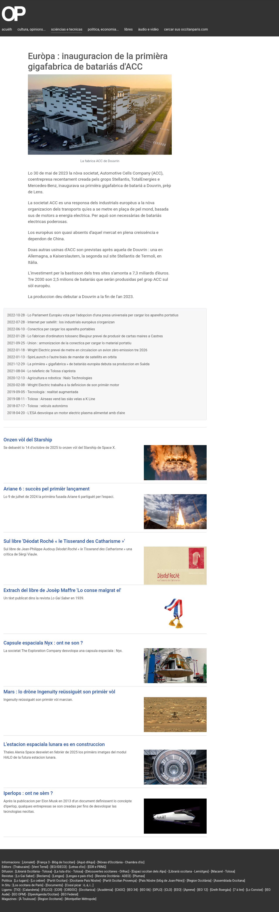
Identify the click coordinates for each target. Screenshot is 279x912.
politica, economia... (103, 29)
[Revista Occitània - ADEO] (113, 876)
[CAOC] (120, 889)
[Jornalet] (28, 862)
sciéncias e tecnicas (66, 29)
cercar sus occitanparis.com (186, 29)
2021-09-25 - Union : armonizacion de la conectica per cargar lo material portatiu (69, 343)
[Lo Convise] (254, 889)
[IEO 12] (202, 889)
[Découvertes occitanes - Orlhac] (107, 871)
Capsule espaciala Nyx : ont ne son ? (43, 643)
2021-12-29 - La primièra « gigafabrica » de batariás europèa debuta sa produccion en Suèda (78, 364)
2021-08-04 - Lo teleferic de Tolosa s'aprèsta (41, 371)
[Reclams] (43, 876)
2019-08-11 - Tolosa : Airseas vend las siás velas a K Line (51, 399)
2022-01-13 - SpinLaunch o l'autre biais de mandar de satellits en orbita (62, 357)
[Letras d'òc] (77, 867)
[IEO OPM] (19, 894)
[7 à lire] (238, 889)
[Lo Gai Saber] (24, 876)
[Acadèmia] (105, 889)
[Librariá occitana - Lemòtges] (188, 871)
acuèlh (7, 29)
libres (128, 29)
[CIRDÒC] (71, 889)
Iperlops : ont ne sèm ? (28, 793)
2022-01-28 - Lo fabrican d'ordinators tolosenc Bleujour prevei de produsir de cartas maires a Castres (85, 336)
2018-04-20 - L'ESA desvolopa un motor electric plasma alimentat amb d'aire (66, 413)
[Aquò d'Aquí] (86, 862)
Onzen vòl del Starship (27, 439)
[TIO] (17, 889)
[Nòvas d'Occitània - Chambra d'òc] (120, 862)
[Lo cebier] (38, 880)
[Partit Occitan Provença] (119, 880)
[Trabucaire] (21, 867)
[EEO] (177, 889)
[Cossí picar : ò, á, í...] (79, 885)
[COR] (58, 889)
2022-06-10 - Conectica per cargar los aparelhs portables (51, 329)
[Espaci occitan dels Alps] (149, 871)
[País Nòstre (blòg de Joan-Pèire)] (161, 880)
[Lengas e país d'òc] (79, 876)
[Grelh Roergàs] (220, 889)
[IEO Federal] (69, 894)
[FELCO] (46, 889)
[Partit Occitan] (57, 880)
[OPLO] (157, 889)
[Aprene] (189, 889)
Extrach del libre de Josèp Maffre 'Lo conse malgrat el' (62, 590)
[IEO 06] (145, 889)
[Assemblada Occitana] (229, 880)
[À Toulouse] (27, 899)
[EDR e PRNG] (97, 867)
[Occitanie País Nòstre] (85, 880)
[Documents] (54, 885)
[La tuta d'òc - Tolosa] (68, 871)
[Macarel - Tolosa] (223, 871)
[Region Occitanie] (50, 899)
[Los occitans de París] (27, 885)
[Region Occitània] (199, 880)
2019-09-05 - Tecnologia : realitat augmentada (42, 392)
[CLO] (168, 889)
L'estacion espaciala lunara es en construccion (54, 744)
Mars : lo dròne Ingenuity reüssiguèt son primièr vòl (59, 691)
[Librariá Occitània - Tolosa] (33, 871)
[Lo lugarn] (21, 880)
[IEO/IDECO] (58, 867)
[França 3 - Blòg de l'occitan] (56, 862)
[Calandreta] (31, 889)
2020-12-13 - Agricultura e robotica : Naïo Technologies (49, 378)
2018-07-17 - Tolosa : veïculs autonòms (37, 406)
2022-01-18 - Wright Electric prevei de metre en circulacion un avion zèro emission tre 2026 (77, 350)
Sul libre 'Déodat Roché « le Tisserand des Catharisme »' (64, 541)
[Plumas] (139, 876)
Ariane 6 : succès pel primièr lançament (46, 489)
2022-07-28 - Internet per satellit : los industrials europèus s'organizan (61, 322)
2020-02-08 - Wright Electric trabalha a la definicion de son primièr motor (63, 385)
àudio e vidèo (148, 29)
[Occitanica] (87, 889)
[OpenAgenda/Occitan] (43, 894)
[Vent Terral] (40, 867)
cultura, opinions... (31, 29)
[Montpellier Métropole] (80, 899)
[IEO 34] (132, 889)
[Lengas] (58, 876)
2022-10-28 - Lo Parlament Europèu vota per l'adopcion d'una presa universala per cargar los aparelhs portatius (93, 315)
